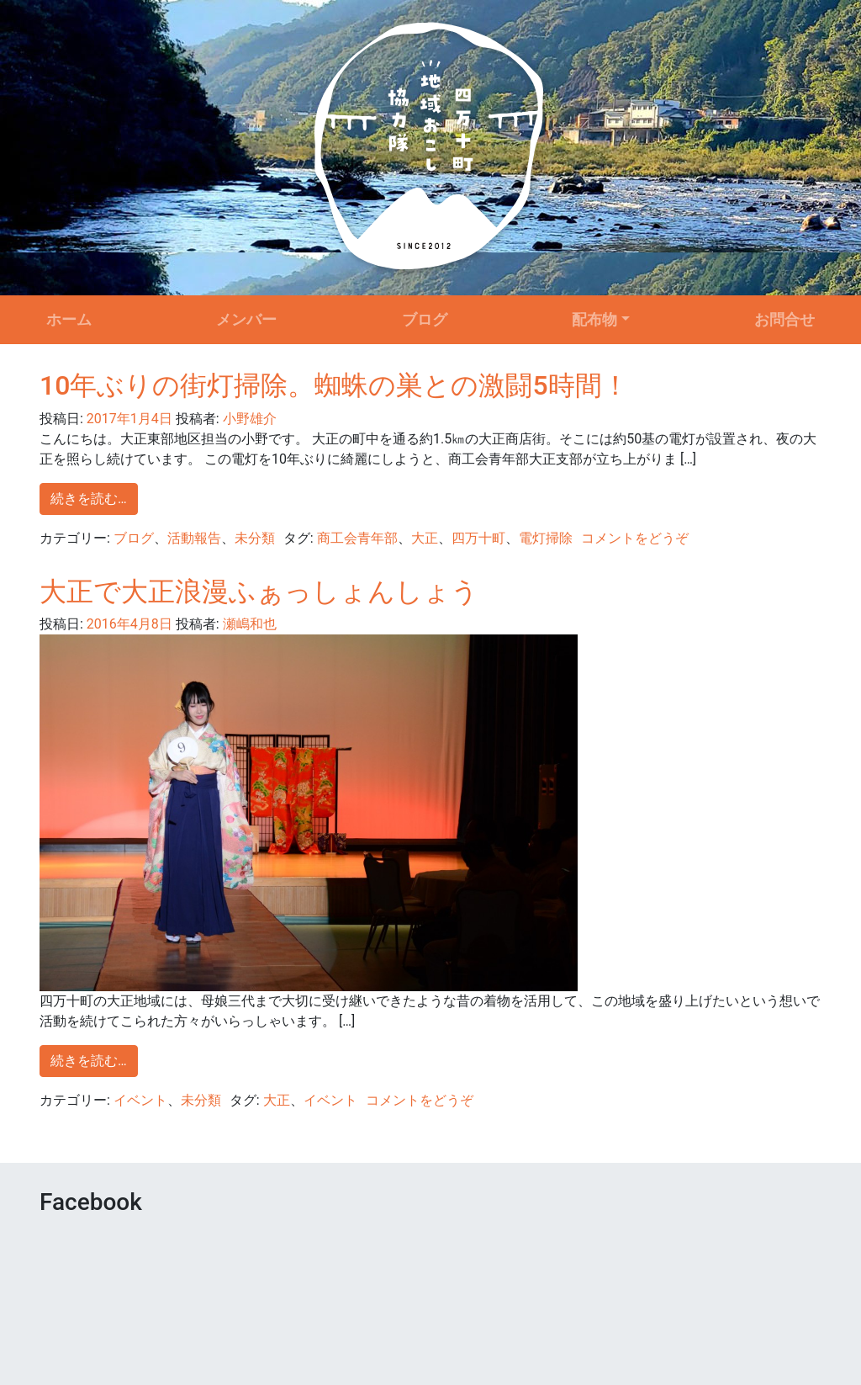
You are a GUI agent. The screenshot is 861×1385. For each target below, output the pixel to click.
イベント (140, 1100)
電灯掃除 (546, 538)
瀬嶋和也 (248, 624)
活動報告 (194, 538)
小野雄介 (248, 419)
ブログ (424, 319)
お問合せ (784, 319)
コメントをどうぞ (635, 538)
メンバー (246, 319)
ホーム (69, 319)
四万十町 (478, 538)
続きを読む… (88, 499)
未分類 (255, 538)
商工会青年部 (357, 538)
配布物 (594, 319)
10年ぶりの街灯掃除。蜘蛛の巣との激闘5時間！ (334, 385)
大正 (424, 538)
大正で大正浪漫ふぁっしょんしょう (259, 592)
